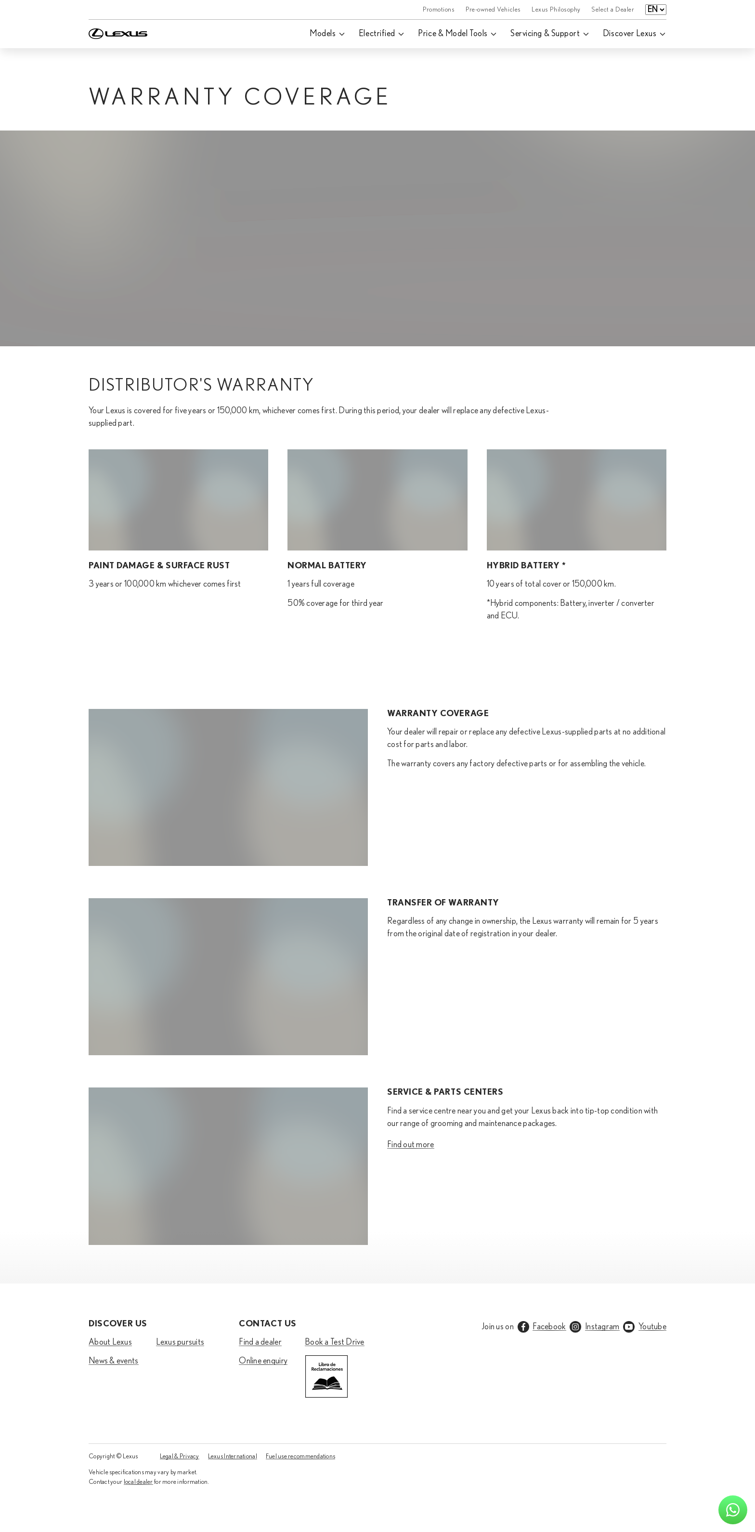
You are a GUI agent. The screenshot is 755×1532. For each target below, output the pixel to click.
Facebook (549, 1326)
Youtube (652, 1326)
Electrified (377, 33)
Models (323, 33)
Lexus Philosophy (556, 9)
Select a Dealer (612, 9)
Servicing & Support (545, 33)
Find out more (410, 1144)
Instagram (602, 1326)
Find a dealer (260, 1342)
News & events (114, 1361)
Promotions (439, 9)
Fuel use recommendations (300, 1456)
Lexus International (232, 1456)
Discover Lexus (630, 33)
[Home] (118, 9)
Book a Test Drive (334, 1342)
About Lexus (110, 1342)
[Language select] (655, 9)
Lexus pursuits (180, 1342)
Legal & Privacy (179, 1456)
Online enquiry (263, 1361)
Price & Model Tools (452, 33)
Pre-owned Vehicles (493, 9)
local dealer (138, 1482)
